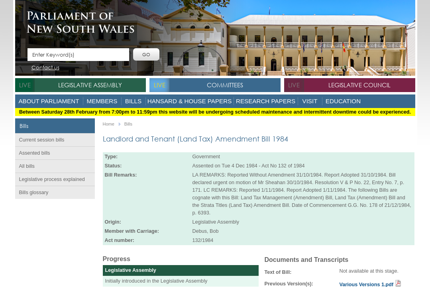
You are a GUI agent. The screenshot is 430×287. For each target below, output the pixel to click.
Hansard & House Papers (189, 101)
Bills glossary (34, 192)
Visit (310, 101)
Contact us (45, 68)
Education (343, 101)
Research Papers (265, 101)
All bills (27, 166)
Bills (133, 101)
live (25, 85)
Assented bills (34, 153)
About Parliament (48, 101)
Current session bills (42, 140)
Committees (225, 85)
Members (102, 101)
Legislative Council (359, 85)
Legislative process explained (52, 179)
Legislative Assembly (90, 85)
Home (108, 124)
